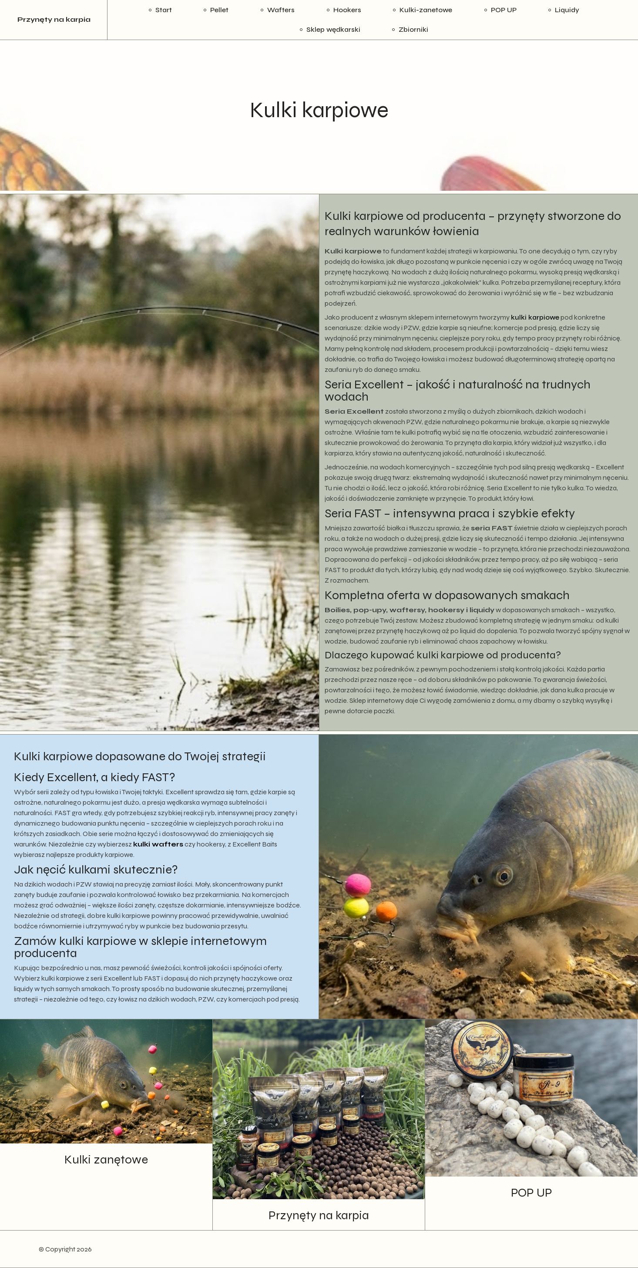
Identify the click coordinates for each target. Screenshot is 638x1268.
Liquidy (567, 10)
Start (163, 10)
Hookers (347, 10)
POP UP (504, 10)
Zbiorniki (413, 29)
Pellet (219, 10)
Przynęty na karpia (54, 19)
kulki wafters (158, 844)
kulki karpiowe (535, 317)
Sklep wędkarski (333, 29)
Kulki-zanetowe (426, 10)
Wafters (281, 10)
